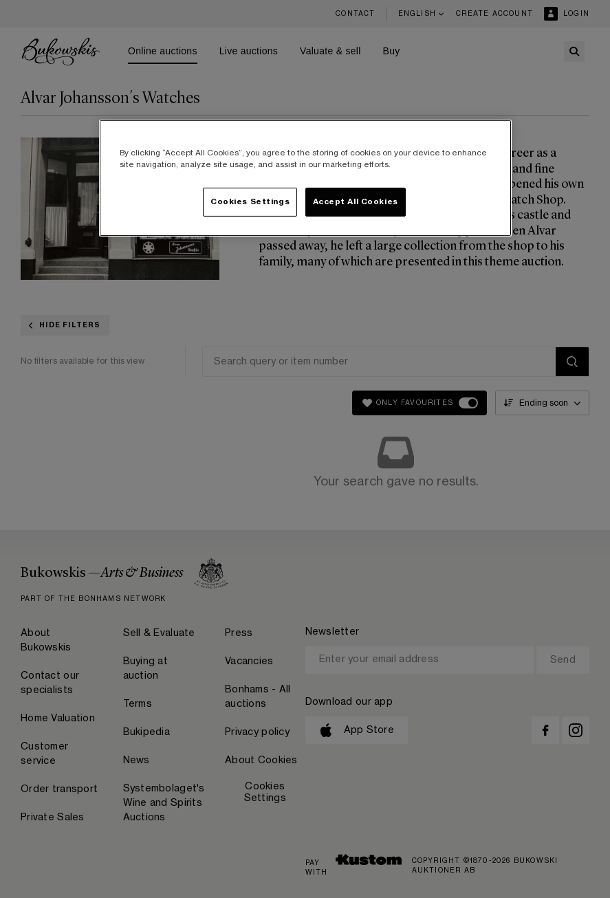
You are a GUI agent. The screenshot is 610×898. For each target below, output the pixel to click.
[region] (305, 178)
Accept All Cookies (355, 202)
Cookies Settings (250, 202)
